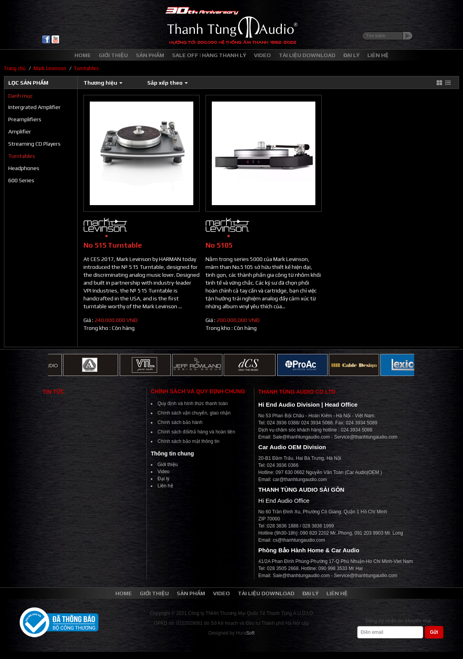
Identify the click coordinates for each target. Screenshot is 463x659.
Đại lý (163, 478)
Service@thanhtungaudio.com (365, 437)
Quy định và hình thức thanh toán (192, 403)
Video (163, 471)
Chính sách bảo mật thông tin (188, 441)
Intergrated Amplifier (34, 107)
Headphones (23, 168)
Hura (245, 633)
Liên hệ (165, 486)
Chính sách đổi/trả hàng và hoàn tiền (196, 432)
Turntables (21, 156)
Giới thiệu (167, 464)
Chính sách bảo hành (179, 422)
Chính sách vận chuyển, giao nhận (194, 413)
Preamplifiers (24, 119)
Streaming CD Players (34, 144)
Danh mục (20, 96)
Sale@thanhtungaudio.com (301, 437)
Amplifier (19, 131)
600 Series (21, 180)
